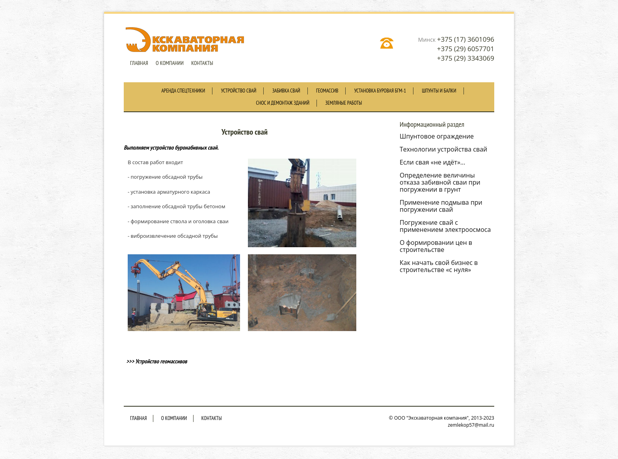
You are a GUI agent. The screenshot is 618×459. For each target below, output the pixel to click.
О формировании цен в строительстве (436, 246)
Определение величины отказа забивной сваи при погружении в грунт (440, 182)
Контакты (202, 63)
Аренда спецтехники (183, 90)
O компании (170, 63)
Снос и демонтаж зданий (282, 103)
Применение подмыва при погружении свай (441, 206)
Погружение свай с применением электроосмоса (445, 226)
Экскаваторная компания (186, 40)
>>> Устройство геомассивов (155, 361)
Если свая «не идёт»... (432, 162)
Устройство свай (239, 90)
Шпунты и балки (439, 90)
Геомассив (327, 90)
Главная (139, 63)
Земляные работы (343, 103)
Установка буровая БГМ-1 (380, 90)
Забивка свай (286, 90)
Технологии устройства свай (443, 149)
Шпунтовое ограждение (437, 136)
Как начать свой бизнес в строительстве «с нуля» (439, 266)
